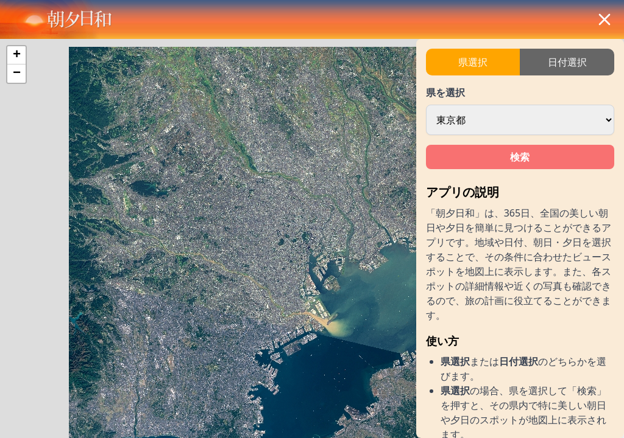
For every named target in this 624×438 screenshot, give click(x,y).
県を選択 (445, 92)
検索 (520, 157)
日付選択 (567, 62)
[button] (16, 55)
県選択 (473, 62)
